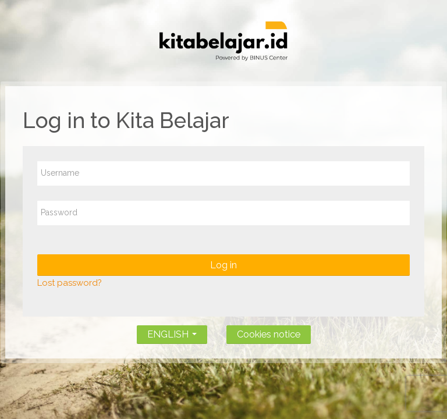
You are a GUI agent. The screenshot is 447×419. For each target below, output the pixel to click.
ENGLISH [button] (172, 332)
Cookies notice (268, 334)
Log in (223, 265)
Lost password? (69, 283)
